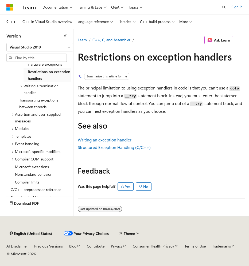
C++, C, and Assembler (111, 39)
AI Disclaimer (17, 246)
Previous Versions (48, 246)
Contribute (95, 246)
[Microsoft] (9, 7)
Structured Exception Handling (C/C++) (114, 147)
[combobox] (39, 47)
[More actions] (240, 40)
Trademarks (221, 246)
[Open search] (224, 7)
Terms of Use (195, 246)
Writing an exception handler (104, 140)
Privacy (117, 246)
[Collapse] (65, 36)
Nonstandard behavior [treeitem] (33, 174)
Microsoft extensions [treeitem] (32, 166)
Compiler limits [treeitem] (27, 182)
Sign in (237, 6)
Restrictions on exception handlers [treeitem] (49, 75)
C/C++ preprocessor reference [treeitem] (36, 189)
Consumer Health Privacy (153, 246)
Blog (72, 246)
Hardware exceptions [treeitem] (45, 64)
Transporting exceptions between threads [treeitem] (38, 103)
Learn (82, 39)
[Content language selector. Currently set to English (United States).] (30, 233)
